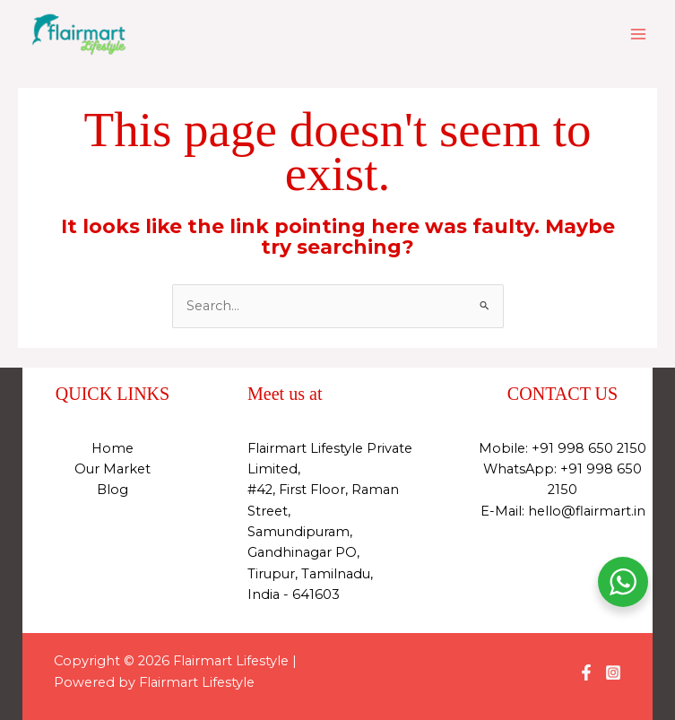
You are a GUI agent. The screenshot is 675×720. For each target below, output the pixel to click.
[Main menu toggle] (638, 34)
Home (112, 448)
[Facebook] (586, 672)
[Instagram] (613, 672)
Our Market (112, 469)
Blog (112, 489)
